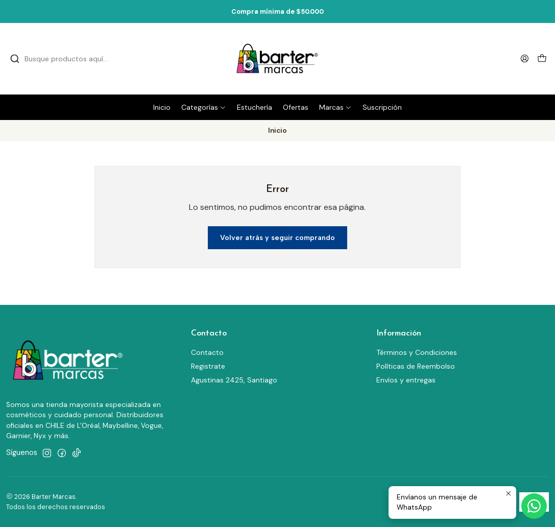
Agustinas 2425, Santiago (234, 380)
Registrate (208, 366)
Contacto (207, 352)
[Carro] (542, 59)
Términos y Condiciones (416, 352)
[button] (203, 107)
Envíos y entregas (406, 380)
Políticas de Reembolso (415, 366)
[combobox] (92, 59)
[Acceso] (525, 58)
